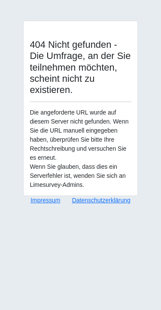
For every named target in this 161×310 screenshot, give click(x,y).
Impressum (45, 200)
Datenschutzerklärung (101, 200)
